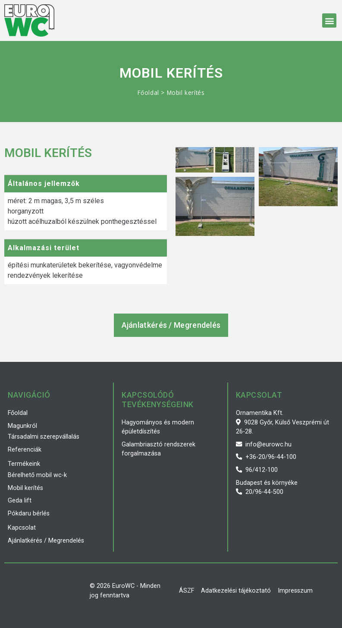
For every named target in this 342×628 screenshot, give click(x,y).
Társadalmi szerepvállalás (43, 436)
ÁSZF (186, 590)
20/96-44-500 (259, 492)
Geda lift (19, 500)
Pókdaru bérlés (29, 513)
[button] (329, 20)
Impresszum (295, 590)
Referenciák (24, 449)
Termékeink (24, 464)
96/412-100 (257, 470)
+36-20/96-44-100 (266, 457)
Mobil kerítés (25, 488)
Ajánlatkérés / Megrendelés (46, 540)
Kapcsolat (22, 527)
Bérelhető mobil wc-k (37, 475)
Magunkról (22, 426)
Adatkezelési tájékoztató (236, 590)
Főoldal (148, 92)
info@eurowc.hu (264, 444)
